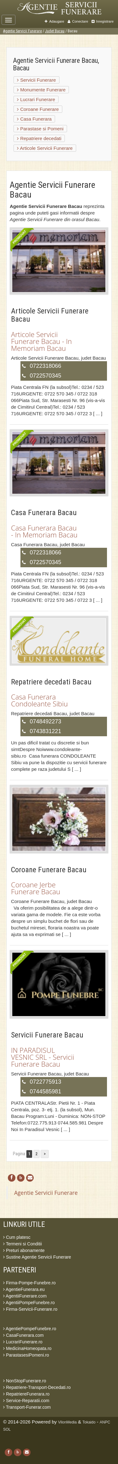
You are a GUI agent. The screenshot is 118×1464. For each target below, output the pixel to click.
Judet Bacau (55, 31)
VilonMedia (67, 1422)
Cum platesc (17, 1237)
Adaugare (54, 21)
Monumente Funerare (41, 89)
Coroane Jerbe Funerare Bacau (35, 888)
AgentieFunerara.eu (24, 1289)
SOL (7, 1429)
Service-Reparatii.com (26, 1400)
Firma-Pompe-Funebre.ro (29, 1282)
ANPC (105, 1422)
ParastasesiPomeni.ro (26, 1355)
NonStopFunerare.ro (24, 1380)
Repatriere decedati (39, 138)
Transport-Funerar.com (27, 1407)
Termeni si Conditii (22, 1243)
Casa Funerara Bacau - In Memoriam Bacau (44, 531)
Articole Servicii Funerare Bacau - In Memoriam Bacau (41, 341)
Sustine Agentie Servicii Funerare (37, 1257)
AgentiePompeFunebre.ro (29, 1328)
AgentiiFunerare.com (25, 1295)
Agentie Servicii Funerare (22, 31)
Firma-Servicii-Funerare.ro (30, 1309)
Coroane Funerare (38, 109)
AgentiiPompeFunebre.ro (29, 1302)
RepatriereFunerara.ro (26, 1393)
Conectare (78, 21)
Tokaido (88, 1422)
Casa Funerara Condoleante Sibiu (39, 700)
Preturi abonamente (24, 1250)
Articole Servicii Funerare (45, 148)
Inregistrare (103, 21)
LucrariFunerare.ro (22, 1341)
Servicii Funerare (36, 80)
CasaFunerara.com (23, 1335)
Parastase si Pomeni (40, 128)
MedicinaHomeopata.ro (27, 1348)
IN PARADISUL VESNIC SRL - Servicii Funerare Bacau (42, 1057)
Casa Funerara (34, 119)
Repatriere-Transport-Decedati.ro (37, 1387)
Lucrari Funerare (36, 99)
